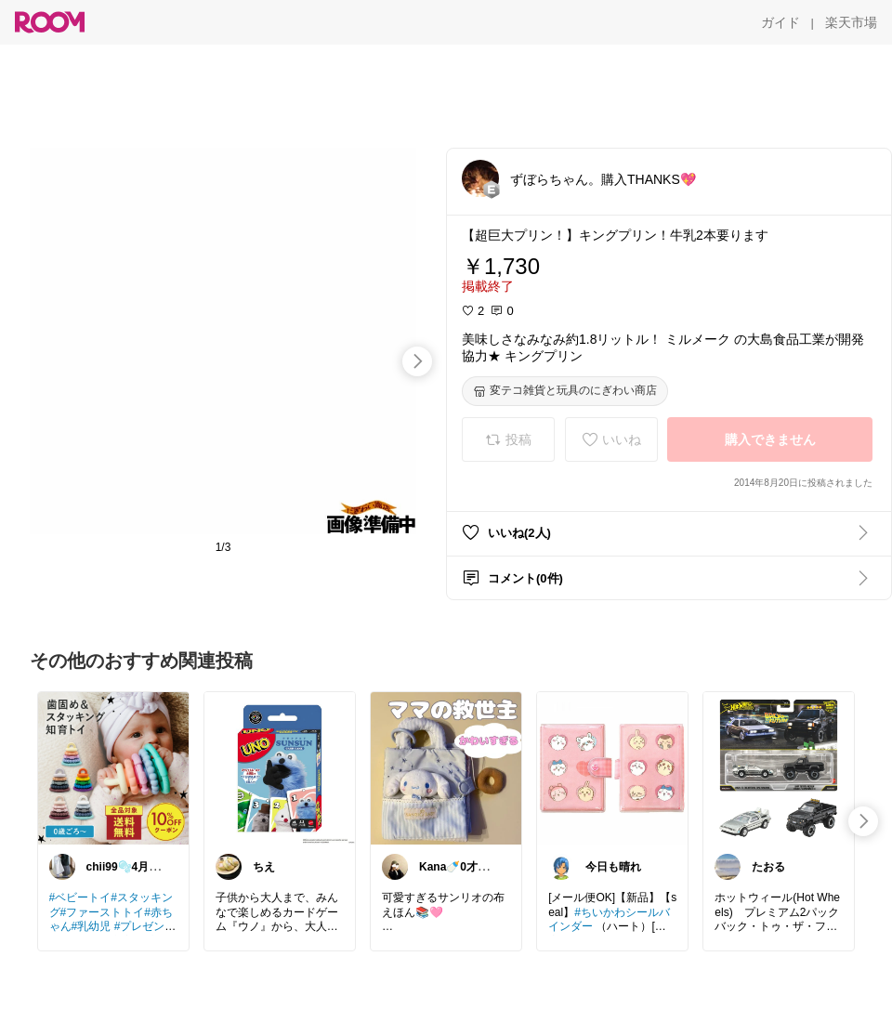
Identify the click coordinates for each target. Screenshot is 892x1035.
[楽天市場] (851, 22)
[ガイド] (780, 22)
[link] (113, 767)
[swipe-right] (417, 361)
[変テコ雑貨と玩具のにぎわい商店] (565, 391)
